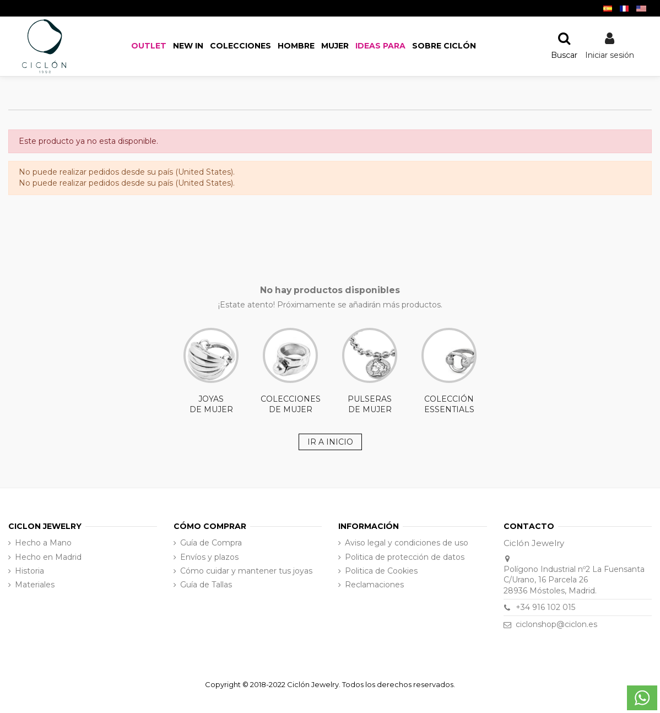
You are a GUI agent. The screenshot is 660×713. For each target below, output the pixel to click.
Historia (29, 571)
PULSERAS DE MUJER (369, 371)
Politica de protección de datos (404, 557)
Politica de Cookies (381, 571)
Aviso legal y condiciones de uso (406, 543)
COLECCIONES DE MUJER (291, 371)
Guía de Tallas (206, 585)
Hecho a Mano (43, 543)
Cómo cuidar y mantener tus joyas (246, 571)
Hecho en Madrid (48, 557)
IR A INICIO (330, 442)
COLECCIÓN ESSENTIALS (449, 371)
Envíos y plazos (209, 557)
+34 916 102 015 (545, 607)
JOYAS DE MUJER (211, 371)
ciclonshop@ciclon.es (556, 624)
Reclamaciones (374, 585)
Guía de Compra (211, 543)
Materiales (35, 585)
